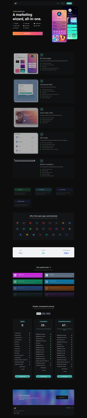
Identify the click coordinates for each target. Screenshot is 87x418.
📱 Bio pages (15, 23)
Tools (58, 3)
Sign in (63, 3)
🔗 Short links (26, 23)
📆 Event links (26, 25)
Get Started (27, 33)
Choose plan (22, 376)
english (69, 407)
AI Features (22, 366)
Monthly (38, 313)
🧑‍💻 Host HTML (37, 25)
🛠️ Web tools (26, 28)
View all (22, 369)
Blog (15, 413)
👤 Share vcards (16, 25)
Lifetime (48, 313)
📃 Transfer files (37, 23)
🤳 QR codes (15, 28)
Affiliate (18, 413)
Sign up (69, 3)
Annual (43, 313)
